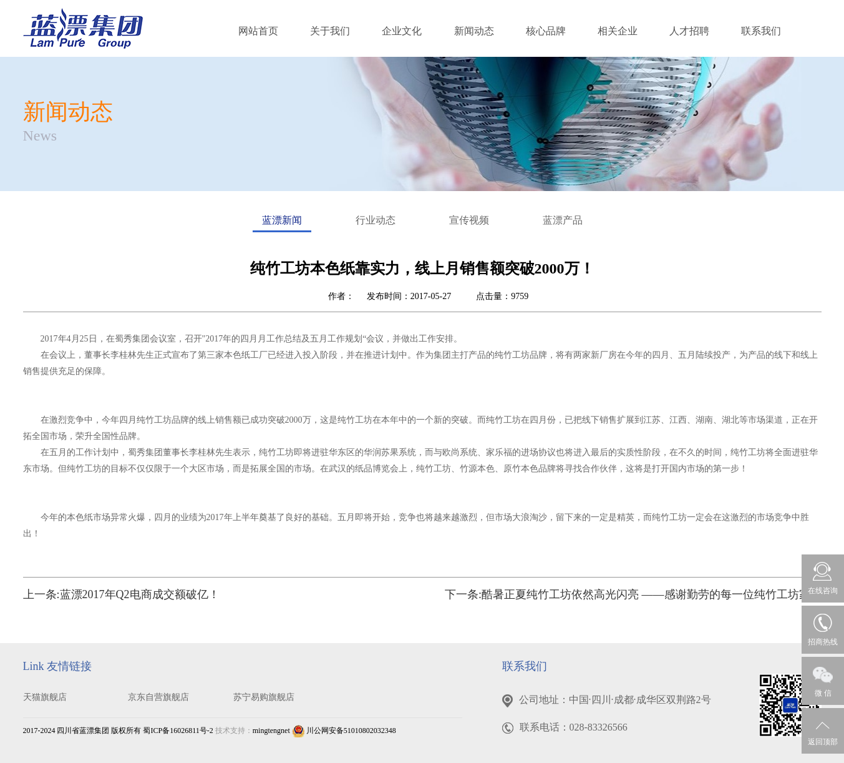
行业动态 (375, 220)
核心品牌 (546, 31)
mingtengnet (271, 730)
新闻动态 (474, 31)
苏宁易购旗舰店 (263, 697)
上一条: (121, 594)
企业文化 (402, 31)
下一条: (633, 594)
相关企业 (618, 31)
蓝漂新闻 (282, 223)
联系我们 (761, 31)
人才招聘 (689, 31)
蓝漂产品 (563, 220)
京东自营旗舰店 (158, 697)
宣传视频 (469, 220)
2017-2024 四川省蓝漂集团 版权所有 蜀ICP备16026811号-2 (118, 730)
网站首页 (258, 31)
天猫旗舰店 (45, 697)
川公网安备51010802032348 (344, 730)
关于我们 (330, 31)
